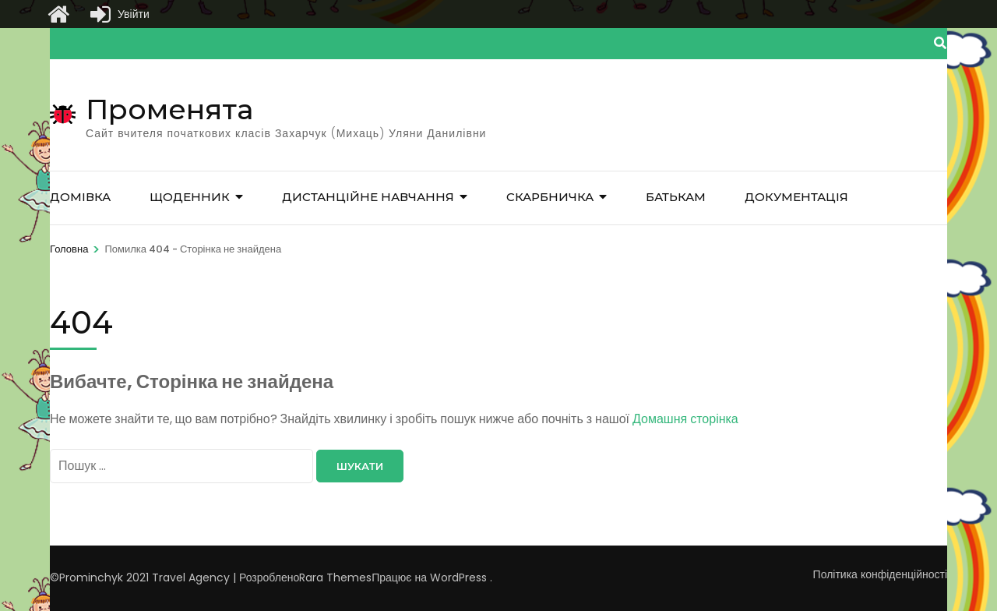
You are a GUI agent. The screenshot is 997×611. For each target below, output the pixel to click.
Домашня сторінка (685, 419)
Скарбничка (550, 196)
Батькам (676, 196)
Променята (169, 109)
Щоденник (190, 196)
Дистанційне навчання (368, 196)
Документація (796, 196)
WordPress (458, 577)
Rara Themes (335, 577)
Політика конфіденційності (880, 574)
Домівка (80, 196)
